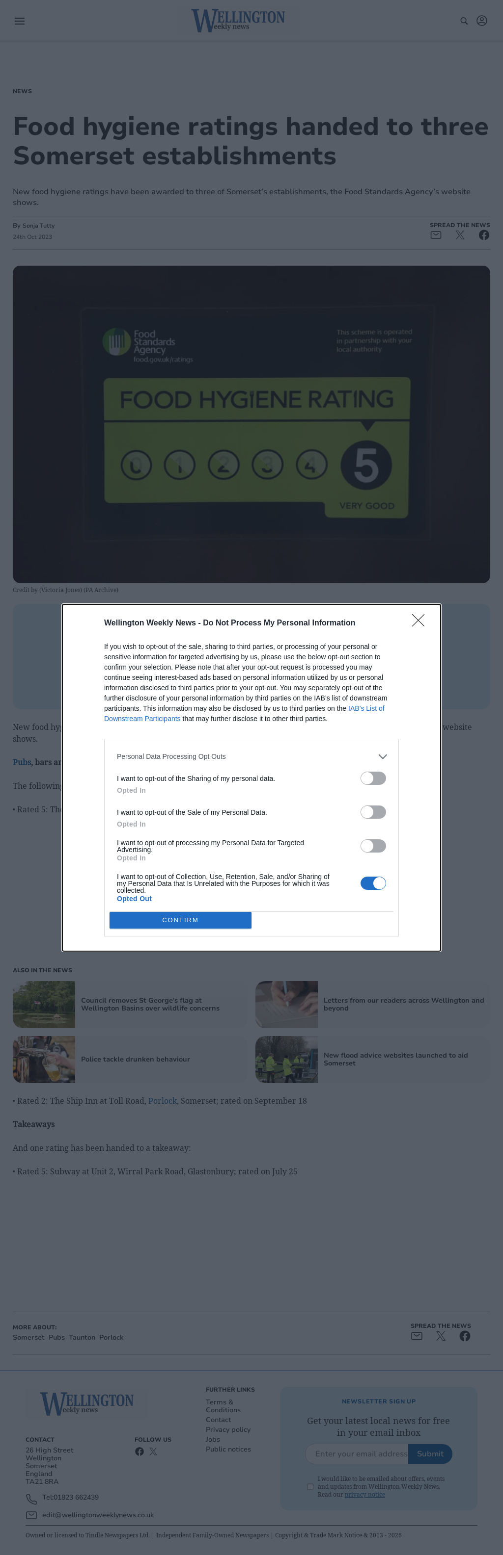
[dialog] (251, 777)
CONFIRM (180, 920)
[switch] (373, 778)
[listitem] (251, 757)
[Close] (421, 623)
